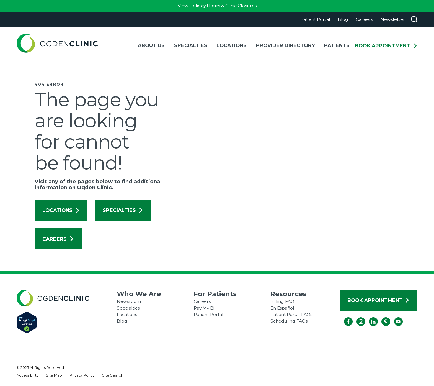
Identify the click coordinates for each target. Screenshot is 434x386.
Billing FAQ (282, 301)
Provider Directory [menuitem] (285, 45)
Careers (364, 19)
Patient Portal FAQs (291, 314)
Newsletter (393, 19)
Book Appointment (386, 45)
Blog (343, 19)
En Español (282, 308)
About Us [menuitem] (151, 45)
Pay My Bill (205, 308)
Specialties (123, 210)
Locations (61, 210)
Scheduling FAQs (289, 321)
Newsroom (129, 301)
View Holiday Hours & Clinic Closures (217, 5)
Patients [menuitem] (337, 45)
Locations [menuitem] (231, 45)
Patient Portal (315, 19)
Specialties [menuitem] (190, 45)
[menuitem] (27, 375)
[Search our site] (414, 19)
